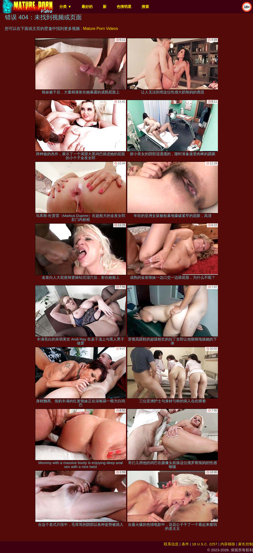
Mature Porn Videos (100, 28)
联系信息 (171, 544)
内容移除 (227, 544)
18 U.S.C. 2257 (204, 544)
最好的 (87, 6)
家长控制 (245, 544)
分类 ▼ (65, 6)
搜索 (145, 6)
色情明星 (124, 6)
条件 (185, 544)
